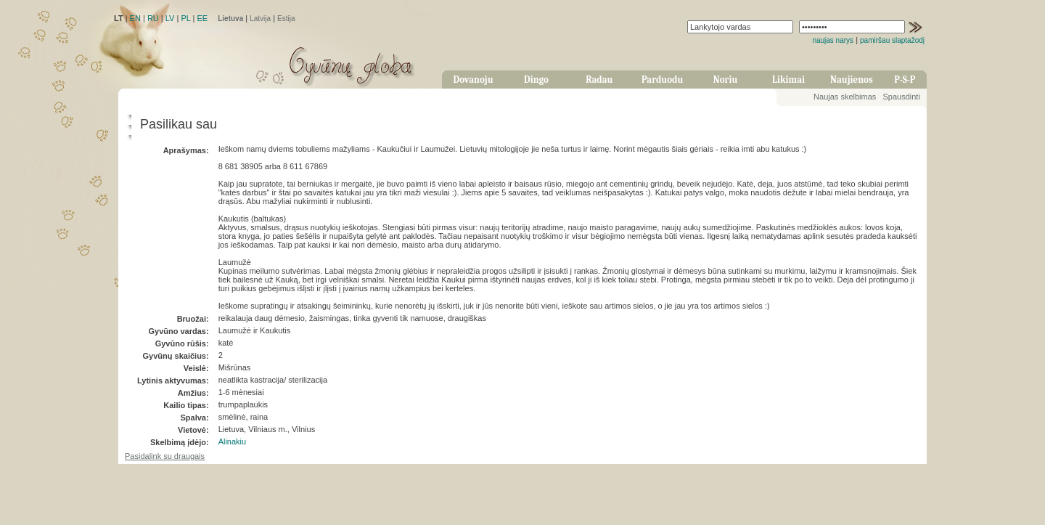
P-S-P (904, 79)
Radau (599, 79)
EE (202, 18)
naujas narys (832, 40)
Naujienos (851, 79)
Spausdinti (900, 96)
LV (170, 18)
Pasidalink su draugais (165, 456)
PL (185, 18)
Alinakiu (232, 441)
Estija (286, 19)
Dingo (536, 79)
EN (135, 18)
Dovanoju (473, 79)
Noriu (725, 79)
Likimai (788, 79)
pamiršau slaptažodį (892, 40)
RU (153, 18)
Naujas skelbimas (845, 96)
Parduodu (662, 79)
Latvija (260, 19)
